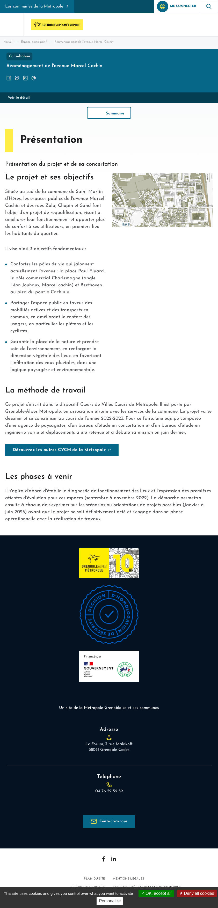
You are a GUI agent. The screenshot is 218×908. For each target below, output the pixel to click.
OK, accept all (156, 893)
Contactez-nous (113, 821)
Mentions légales (128, 878)
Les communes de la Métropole (34, 6)
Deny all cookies (196, 893)
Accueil (8, 41)
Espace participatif (34, 41)
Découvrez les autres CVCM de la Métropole (59, 450)
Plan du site (94, 878)
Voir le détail (19, 98)
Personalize (110, 901)
